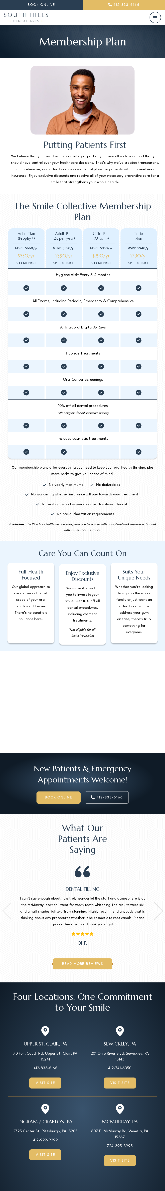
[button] (155, 17)
